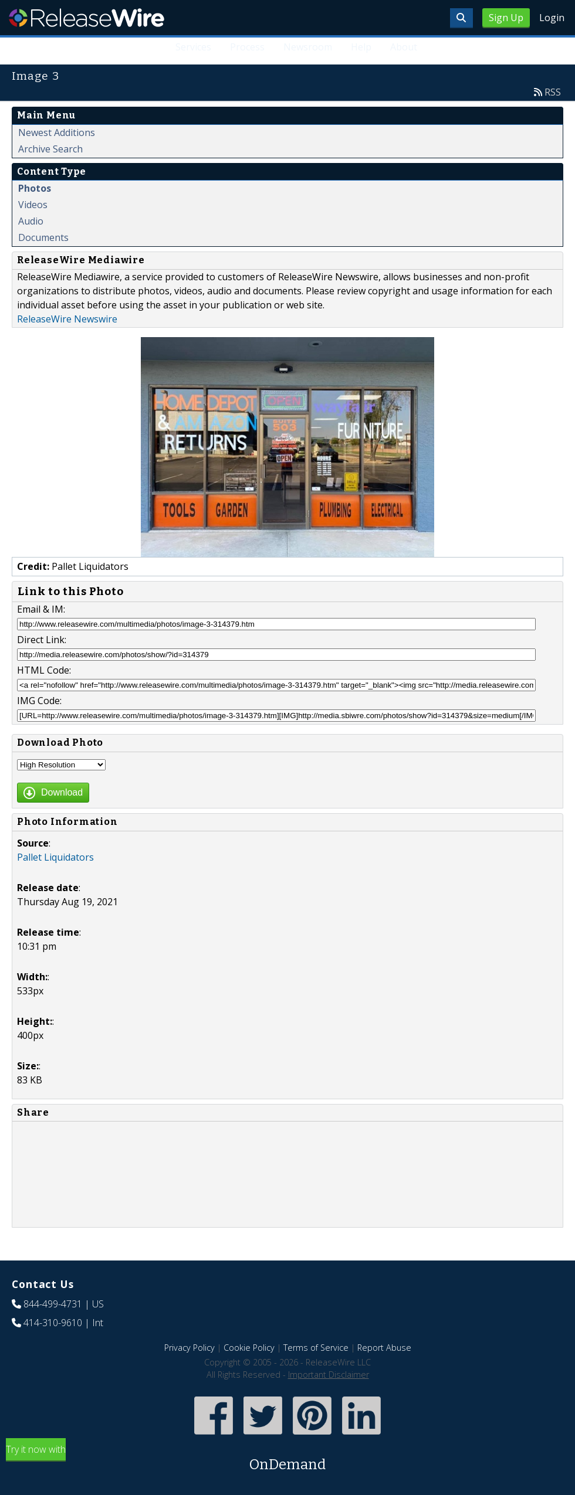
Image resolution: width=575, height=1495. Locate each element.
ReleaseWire (86, 17)
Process (247, 46)
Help (361, 46)
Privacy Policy (189, 1347)
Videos (33, 204)
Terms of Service (316, 1347)
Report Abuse (384, 1347)
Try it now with (287, 1459)
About (403, 46)
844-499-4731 (52, 1303)
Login (551, 17)
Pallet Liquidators (55, 857)
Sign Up (506, 17)
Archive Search (50, 148)
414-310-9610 (52, 1322)
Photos (34, 188)
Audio (30, 221)
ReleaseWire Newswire (67, 318)
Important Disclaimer (328, 1374)
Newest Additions (56, 132)
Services (193, 46)
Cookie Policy (249, 1347)
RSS (552, 92)
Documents (43, 237)
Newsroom (307, 46)
